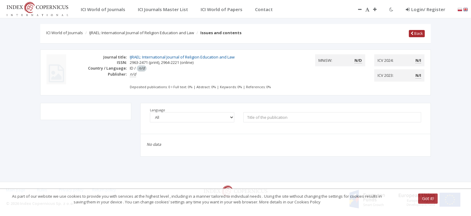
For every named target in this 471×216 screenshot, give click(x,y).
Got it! (428, 198)
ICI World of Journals (64, 32)
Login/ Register (425, 9)
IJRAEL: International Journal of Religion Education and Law (141, 32)
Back (417, 33)
